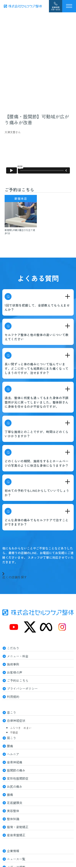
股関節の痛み (16, 770)
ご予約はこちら (17, 680)
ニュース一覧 (16, 859)
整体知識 (13, 818)
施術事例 (13, 664)
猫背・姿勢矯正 (17, 827)
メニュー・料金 (17, 656)
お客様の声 (14, 672)
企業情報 (13, 850)
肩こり (11, 738)
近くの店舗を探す (14, 575)
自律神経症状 (16, 720)
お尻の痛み (14, 786)
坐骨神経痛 (14, 762)
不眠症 (14, 732)
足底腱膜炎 (14, 802)
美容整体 (13, 810)
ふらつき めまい (20, 727)
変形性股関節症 (17, 778)
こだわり (13, 648)
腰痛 (10, 746)
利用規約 (13, 696)
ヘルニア (13, 754)
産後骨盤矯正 (16, 835)
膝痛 (10, 794)
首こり (11, 712)
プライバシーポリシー (22, 688)
